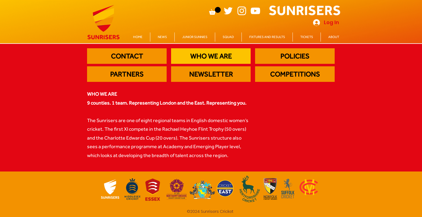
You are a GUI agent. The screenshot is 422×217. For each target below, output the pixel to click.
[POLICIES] (295, 56)
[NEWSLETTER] (211, 74)
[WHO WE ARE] (211, 56)
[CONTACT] (127, 56)
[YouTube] (255, 11)
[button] (215, 11)
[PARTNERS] (127, 74)
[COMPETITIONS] (295, 74)
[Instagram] (242, 11)
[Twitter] (228, 11)
